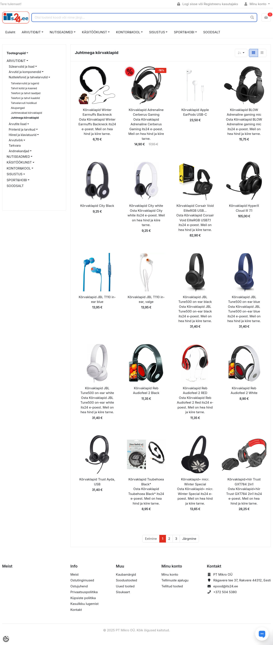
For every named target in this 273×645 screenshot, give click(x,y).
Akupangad (18, 107)
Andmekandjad (19, 151)
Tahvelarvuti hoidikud (24, 103)
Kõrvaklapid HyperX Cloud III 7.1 (244, 208)
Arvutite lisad (17, 124)
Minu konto (255, 4)
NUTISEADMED (61, 32)
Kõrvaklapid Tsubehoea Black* (146, 481)
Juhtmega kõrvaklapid (25, 117)
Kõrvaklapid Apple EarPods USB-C (195, 112)
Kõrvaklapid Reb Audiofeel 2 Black (146, 390)
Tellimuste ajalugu (175, 580)
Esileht (10, 32)
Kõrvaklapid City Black (97, 206)
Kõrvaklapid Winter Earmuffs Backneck (97, 112)
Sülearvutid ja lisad (21, 66)
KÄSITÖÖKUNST (94, 32)
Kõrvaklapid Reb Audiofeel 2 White (244, 390)
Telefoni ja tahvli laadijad (26, 93)
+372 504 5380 (225, 592)
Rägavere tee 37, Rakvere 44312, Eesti (242, 580)
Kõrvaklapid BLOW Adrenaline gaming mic (244, 112)
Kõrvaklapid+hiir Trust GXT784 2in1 (244, 481)
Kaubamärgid (126, 574)
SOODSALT (211, 32)
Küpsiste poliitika (83, 598)
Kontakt (76, 610)
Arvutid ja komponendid (25, 72)
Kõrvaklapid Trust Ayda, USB (97, 481)
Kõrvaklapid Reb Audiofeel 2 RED (195, 390)
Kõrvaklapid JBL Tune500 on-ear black (195, 299)
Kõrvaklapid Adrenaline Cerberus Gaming (146, 112)
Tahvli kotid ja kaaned (24, 88)
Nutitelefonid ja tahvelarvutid (28, 77)
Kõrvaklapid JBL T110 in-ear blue (97, 299)
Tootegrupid (16, 53)
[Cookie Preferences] (6, 639)
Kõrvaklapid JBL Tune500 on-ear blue (244, 299)
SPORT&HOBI (184, 32)
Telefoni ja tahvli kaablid (25, 98)
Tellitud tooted (172, 586)
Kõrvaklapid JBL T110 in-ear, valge (146, 299)
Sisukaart (123, 592)
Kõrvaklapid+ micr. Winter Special (195, 481)
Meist (74, 574)
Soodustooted (126, 580)
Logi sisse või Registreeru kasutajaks (207, 4)
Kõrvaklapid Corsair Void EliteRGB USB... (195, 208)
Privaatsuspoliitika (84, 592)
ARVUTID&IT (31, 32)
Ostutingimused (82, 580)
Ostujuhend (79, 586)
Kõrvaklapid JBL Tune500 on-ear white (97, 390)
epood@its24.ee (225, 586)
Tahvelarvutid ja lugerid (25, 83)
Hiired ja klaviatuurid (22, 135)
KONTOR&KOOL (128, 32)
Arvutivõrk (16, 140)
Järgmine (189, 539)
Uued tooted (125, 586)
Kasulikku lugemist (84, 604)
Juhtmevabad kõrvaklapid (26, 112)
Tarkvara (15, 145)
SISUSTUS (157, 32)
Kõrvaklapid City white (146, 206)
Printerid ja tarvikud (22, 129)
